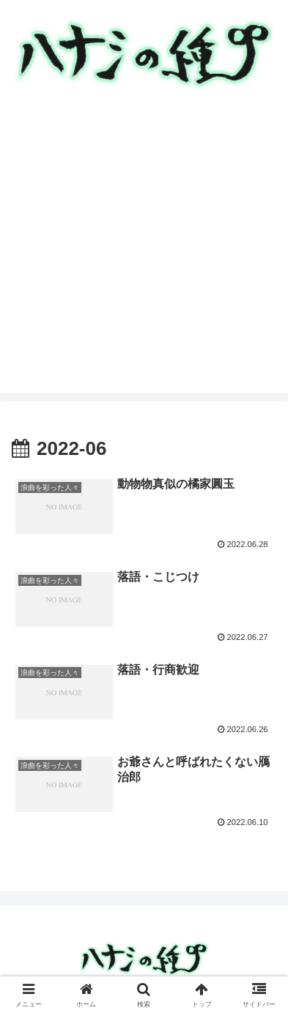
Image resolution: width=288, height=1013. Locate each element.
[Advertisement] (144, 249)
